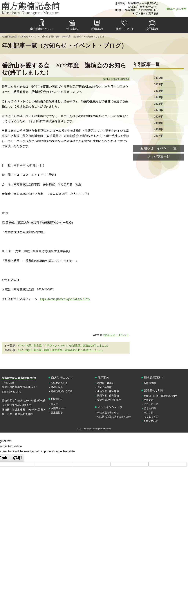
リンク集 (148, 412)
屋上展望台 (57, 412)
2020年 (158, 116)
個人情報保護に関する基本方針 (114, 416)
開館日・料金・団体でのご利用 (160, 396)
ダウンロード (151, 404)
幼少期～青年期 (105, 383)
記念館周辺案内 (153, 377)
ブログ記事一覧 (158, 157)
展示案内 (97, 28)
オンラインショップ (110, 407)
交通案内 (152, 28)
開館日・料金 (124, 28)
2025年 (158, 84)
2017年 (158, 135)
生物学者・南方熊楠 (108, 391)
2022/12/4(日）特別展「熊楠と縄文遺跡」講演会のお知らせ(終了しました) (60, 350)
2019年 (158, 123)
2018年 (158, 129)
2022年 (158, 103)
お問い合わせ (151, 420)
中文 (183, 9)
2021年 (158, 110)
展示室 (54, 404)
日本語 (169, 9)
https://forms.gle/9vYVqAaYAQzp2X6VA (65, 298)
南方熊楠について (42, 28)
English (177, 9)
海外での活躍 (104, 387)
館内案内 (72, 28)
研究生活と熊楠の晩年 (109, 399)
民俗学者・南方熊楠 (108, 395)
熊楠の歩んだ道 (59, 383)
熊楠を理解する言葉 (61, 391)
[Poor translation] (17, 458)
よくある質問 (151, 416)
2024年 (158, 90)
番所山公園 (150, 383)
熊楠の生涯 (57, 387)
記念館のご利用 (153, 390)
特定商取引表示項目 (108, 412)
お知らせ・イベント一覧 (158, 148)
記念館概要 (150, 408)
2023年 (158, 97)
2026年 (158, 78)
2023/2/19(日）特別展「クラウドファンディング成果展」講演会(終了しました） (63, 345)
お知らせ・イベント (116, 334)
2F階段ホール (58, 408)
